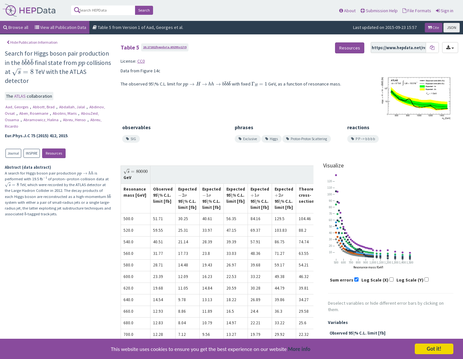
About (347, 10)
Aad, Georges (17, 106)
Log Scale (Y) (409, 280)
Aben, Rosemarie (34, 113)
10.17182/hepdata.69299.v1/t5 (164, 47)
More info (299, 350)
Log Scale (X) (374, 280)
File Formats (417, 10)
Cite (433, 27)
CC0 (141, 61)
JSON (451, 27)
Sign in (444, 10)
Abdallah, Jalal (72, 106)
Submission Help (379, 10)
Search (144, 10)
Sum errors (341, 280)
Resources (54, 153)
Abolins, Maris (65, 113)
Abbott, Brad (44, 106)
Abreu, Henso (75, 119)
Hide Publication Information (32, 42)
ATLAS (20, 96)
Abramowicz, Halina (41, 119)
